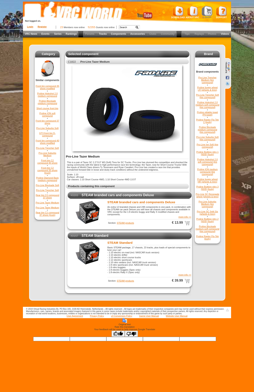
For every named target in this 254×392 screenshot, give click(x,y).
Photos (212, 33)
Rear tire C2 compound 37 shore (47, 196)
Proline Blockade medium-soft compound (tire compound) (207, 229)
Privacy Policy (97, 316)
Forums (89, 33)
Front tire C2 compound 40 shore (47, 161)
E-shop (207, 12)
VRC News (31, 33)
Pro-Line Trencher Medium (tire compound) (207, 80)
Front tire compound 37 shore (47, 122)
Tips (187, 33)
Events (45, 33)
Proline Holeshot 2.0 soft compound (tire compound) (207, 162)
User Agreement (74, 316)
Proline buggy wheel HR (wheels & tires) (207, 180)
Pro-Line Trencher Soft (47, 148)
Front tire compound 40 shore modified (47, 141)
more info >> (184, 217)
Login (30, 26)
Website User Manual (177, 316)
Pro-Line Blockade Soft (47, 185)
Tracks (103, 33)
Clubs (152, 33)
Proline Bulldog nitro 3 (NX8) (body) (207, 187)
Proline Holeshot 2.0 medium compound (47, 94)
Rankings (71, 33)
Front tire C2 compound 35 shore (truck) (47, 170)
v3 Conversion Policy (121, 316)
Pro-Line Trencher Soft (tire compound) (207, 96)
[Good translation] (118, 334)
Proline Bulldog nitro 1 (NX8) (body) (207, 153)
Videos (225, 33)
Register (42, 26)
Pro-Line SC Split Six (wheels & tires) (207, 212)
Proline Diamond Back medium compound (47, 179)
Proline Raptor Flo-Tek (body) (207, 237)
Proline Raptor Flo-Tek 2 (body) (207, 120)
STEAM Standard (95, 235)
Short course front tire (47, 108)
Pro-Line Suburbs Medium (47, 154)
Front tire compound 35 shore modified (47, 87)
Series (58, 33)
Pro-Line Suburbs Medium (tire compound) (207, 204)
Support (221, 12)
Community (167, 33)
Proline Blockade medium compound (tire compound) (207, 129)
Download (178, 12)
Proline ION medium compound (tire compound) (207, 172)
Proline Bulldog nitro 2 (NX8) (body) (207, 220)
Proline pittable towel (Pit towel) (207, 113)
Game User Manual (149, 316)
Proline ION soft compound (47, 114)
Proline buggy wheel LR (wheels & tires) (207, 88)
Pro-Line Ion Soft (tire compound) (207, 145)
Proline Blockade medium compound (47, 102)
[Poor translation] (131, 334)
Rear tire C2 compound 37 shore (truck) (47, 213)
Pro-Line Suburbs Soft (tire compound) (207, 138)
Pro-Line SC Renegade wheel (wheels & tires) (207, 195)
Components (118, 33)
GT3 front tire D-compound (47, 134)
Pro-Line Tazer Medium (47, 202)
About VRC (192, 12)
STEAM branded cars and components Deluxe (118, 195)
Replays (199, 33)
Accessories (137, 33)
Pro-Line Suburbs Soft (47, 128)
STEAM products (125, 223)
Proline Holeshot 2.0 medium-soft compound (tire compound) (207, 105)
